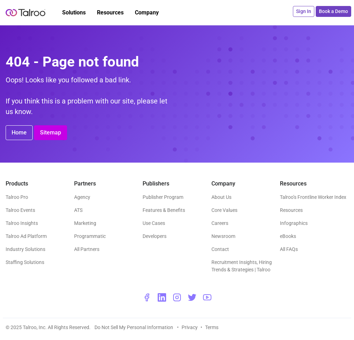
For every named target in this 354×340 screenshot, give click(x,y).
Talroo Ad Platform (26, 236)
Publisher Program (163, 197)
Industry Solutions (25, 249)
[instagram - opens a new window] (177, 297)
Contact (220, 249)
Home (19, 132)
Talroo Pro (17, 197)
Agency (82, 197)
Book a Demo (333, 11)
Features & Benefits (164, 210)
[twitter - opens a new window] (192, 297)
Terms (211, 327)
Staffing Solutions (25, 262)
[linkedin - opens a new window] (162, 297)
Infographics (294, 223)
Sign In (303, 11)
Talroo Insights (22, 223)
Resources (291, 210)
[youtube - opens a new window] (207, 297)
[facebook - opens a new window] (147, 297)
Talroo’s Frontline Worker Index (313, 197)
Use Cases (154, 223)
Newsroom (223, 236)
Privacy (190, 327)
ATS (78, 210)
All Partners (86, 249)
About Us (221, 197)
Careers (219, 223)
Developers (154, 236)
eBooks (288, 236)
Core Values (224, 210)
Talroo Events (20, 210)
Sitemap (50, 132)
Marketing (85, 223)
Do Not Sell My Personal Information (134, 327)
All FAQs (289, 249)
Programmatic (90, 236)
